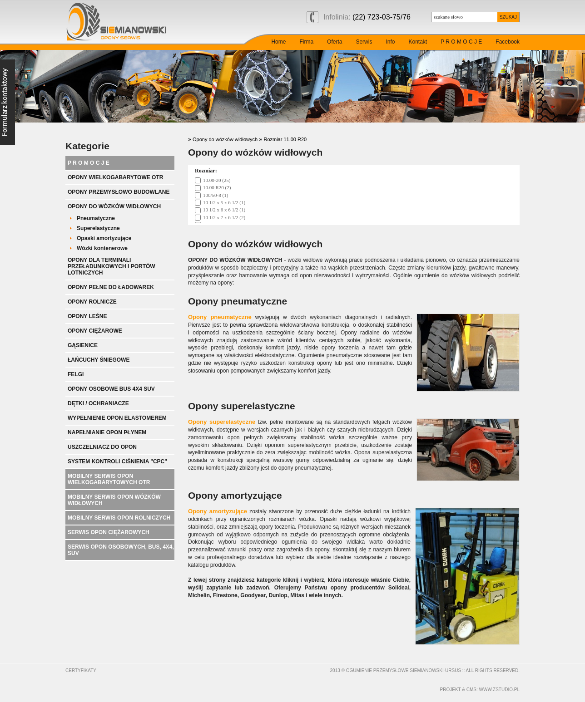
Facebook (508, 42)
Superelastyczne (98, 228)
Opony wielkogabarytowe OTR (115, 177)
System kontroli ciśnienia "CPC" (117, 461)
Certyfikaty (80, 670)
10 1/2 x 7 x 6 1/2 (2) (224, 217)
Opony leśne (87, 316)
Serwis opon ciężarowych (108, 532)
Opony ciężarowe (95, 331)
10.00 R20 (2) (217, 187)
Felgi (76, 374)
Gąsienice (83, 345)
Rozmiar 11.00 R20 (285, 139)
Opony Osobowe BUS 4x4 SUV (111, 389)
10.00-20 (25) (217, 180)
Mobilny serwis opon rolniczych (119, 518)
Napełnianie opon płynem (107, 432)
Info (390, 42)
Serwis (364, 42)
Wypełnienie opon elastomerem (117, 418)
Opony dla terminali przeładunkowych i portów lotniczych (111, 266)
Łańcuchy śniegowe (98, 360)
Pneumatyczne (96, 218)
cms (471, 689)
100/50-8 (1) (215, 195)
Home (278, 42)
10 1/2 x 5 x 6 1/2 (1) (224, 202)
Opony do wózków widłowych (114, 206)
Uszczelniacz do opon (102, 447)
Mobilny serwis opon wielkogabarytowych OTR (109, 479)
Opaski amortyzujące (104, 238)
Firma (306, 42)
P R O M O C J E (461, 42)
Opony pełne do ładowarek (111, 287)
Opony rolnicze (92, 302)
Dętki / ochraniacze (98, 403)
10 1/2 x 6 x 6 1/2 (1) (224, 209)
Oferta (334, 42)
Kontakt (417, 42)
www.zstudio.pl (499, 689)
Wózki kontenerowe (102, 248)
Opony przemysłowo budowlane (118, 192)
